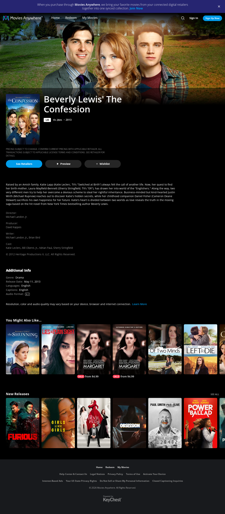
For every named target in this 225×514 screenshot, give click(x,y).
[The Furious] (22, 423)
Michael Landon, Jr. (16, 217)
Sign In (193, 18)
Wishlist (103, 164)
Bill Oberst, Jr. (30, 248)
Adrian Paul (45, 248)
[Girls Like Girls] (58, 423)
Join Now (136, 8)
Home (55, 18)
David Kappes (13, 227)
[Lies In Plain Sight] (58, 349)
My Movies (90, 18)
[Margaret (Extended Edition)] (129, 351)
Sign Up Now (212, 18)
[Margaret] (93, 351)
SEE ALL (215, 394)
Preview (63, 164)
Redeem (71, 18)
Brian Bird (34, 237)
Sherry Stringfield (63, 248)
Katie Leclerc (13, 248)
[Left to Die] (200, 349)
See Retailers (24, 164)
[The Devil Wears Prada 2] (93, 423)
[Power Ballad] (200, 423)
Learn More (139, 304)
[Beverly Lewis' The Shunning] (22, 349)
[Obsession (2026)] (129, 423)
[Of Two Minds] (165, 349)
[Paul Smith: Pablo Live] (165, 423)
